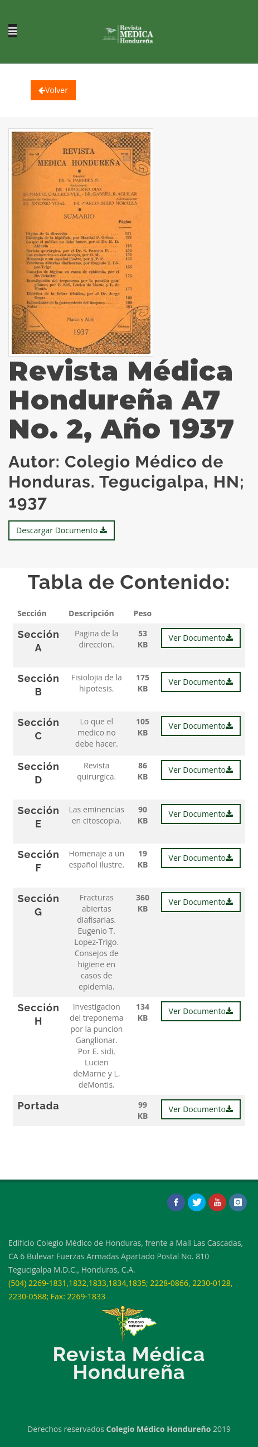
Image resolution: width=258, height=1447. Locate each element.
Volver (53, 90)
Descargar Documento (61, 530)
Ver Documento (201, 637)
